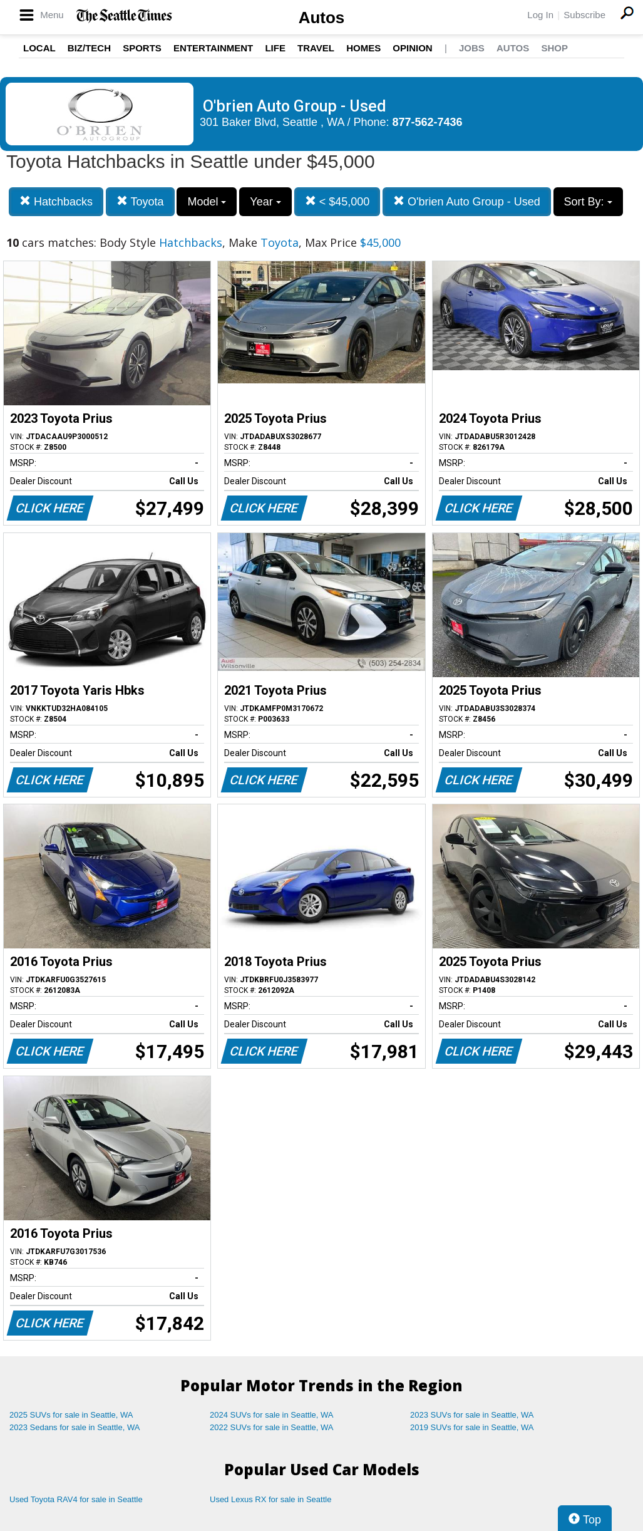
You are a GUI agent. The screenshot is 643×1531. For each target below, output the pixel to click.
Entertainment (213, 48)
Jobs (472, 48)
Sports (142, 48)
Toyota (140, 201)
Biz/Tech (89, 48)
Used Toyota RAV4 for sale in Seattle (76, 1499)
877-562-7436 (428, 122)
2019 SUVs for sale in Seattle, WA (472, 1427)
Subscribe (584, 14)
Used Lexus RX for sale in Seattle (270, 1499)
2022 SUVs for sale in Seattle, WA (272, 1427)
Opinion (412, 48)
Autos (322, 17)
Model (206, 201)
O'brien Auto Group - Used (466, 201)
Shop (554, 48)
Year (265, 201)
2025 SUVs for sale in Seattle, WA (71, 1414)
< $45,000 (337, 201)
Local (39, 48)
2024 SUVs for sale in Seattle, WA (272, 1414)
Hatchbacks (56, 201)
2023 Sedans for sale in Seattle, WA (74, 1427)
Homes (363, 48)
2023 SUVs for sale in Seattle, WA (472, 1414)
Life (275, 48)
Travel (315, 48)
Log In (540, 14)
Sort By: (588, 201)
